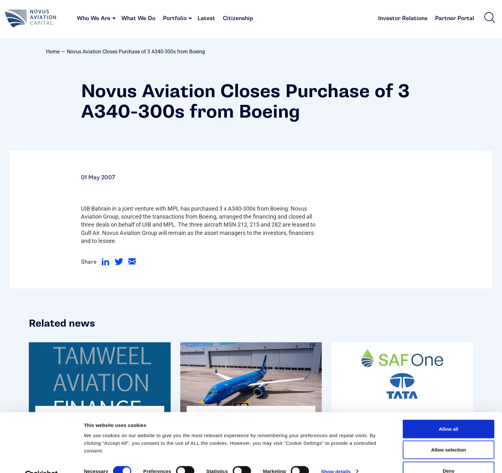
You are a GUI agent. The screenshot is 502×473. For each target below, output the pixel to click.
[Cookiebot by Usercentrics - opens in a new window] (41, 460)
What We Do (138, 19)
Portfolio (175, 19)
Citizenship (238, 19)
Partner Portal (454, 19)
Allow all (448, 414)
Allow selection (448, 435)
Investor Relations (402, 19)
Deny (449, 456)
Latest (206, 19)
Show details (336, 456)
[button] (489, 18)
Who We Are (93, 19)
